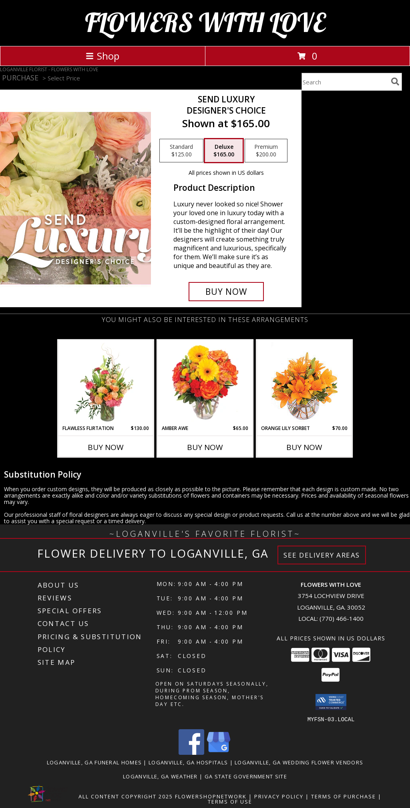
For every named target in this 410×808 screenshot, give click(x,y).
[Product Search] (345, 81)
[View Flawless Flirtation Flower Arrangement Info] (105, 382)
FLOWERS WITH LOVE (205, 22)
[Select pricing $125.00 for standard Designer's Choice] (181, 150)
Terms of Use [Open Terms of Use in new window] (230, 801)
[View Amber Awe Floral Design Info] (205, 382)
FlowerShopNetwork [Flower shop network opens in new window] (211, 796)
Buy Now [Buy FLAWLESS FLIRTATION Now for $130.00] (106, 447)
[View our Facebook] (191, 752)
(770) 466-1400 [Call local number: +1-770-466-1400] (342, 618)
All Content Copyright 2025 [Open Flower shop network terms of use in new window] (125, 796)
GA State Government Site (246, 776)
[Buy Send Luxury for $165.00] (226, 291)
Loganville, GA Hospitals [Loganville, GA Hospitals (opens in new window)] (188, 762)
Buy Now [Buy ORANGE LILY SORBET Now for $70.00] (304, 447)
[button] (331, 702)
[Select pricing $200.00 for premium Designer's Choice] (266, 150)
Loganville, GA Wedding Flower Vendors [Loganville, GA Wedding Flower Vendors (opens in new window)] (299, 762)
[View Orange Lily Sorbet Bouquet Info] (304, 382)
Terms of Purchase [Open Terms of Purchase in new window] (343, 796)
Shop (102, 55)
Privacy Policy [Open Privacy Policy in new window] (278, 796)
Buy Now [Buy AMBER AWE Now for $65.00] (205, 447)
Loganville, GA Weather (160, 776)
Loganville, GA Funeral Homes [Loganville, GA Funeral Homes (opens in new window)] (94, 762)
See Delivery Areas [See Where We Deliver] (321, 555)
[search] (395, 81)
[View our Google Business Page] (218, 752)
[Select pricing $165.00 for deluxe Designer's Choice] (224, 150)
